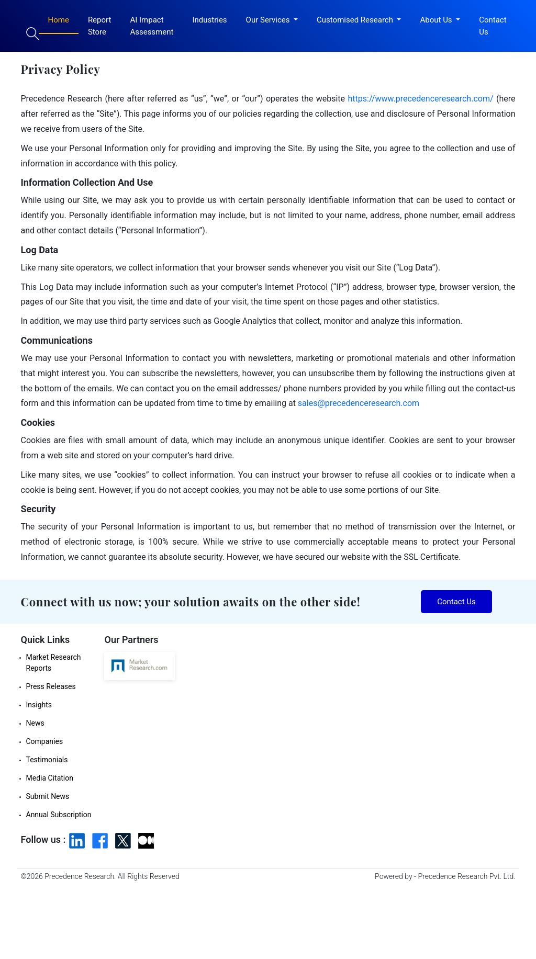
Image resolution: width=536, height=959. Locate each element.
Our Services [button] (269, 20)
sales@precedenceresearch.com (358, 403)
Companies (44, 741)
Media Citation (49, 778)
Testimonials (47, 759)
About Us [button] (437, 20)
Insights (39, 705)
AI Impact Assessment (151, 26)
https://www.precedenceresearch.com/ (421, 99)
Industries (209, 20)
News (35, 723)
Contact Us (492, 26)
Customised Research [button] (356, 20)
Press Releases (51, 686)
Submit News (48, 796)
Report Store (99, 26)
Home (58, 20)
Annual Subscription (59, 814)
